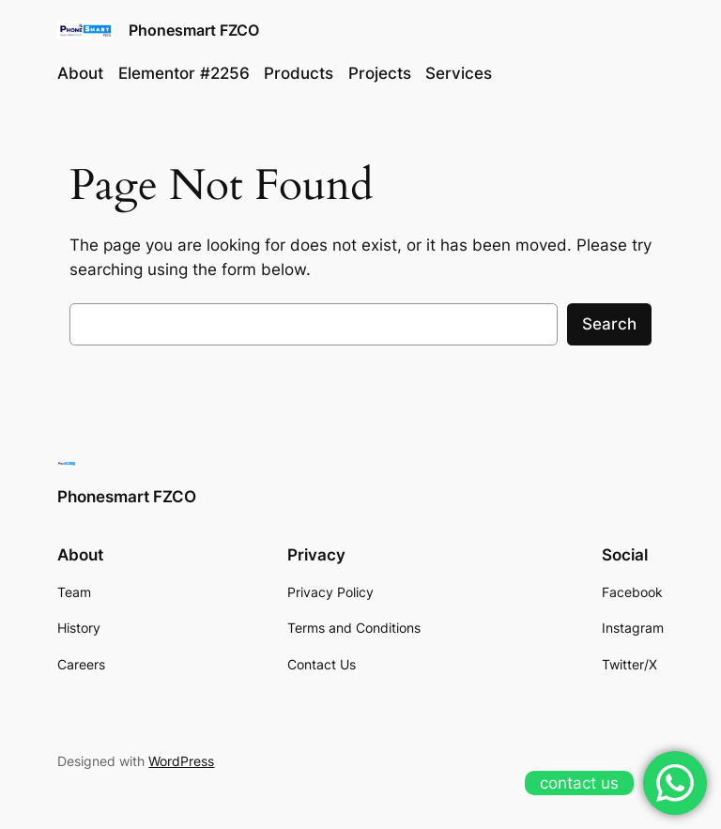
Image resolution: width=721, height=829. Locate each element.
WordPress (181, 761)
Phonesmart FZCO (194, 30)
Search (609, 324)
